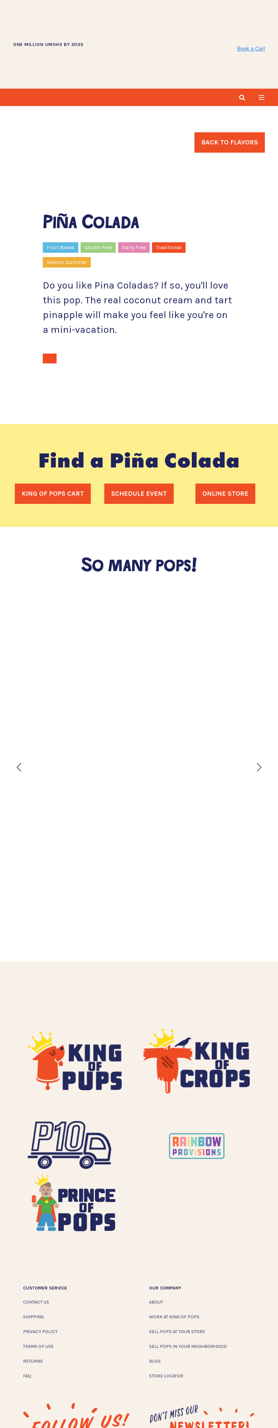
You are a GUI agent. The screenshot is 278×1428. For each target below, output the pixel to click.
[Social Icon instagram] (28, 1411)
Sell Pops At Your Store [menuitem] (177, 1286)
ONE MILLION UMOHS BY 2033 (48, 21)
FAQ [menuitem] (27, 1330)
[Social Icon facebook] (42, 1411)
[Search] (242, 51)
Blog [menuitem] (155, 1315)
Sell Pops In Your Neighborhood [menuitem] (188, 1301)
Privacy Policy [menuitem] (40, 1286)
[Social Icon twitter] (58, 1411)
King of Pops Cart (53, 447)
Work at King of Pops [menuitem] (174, 1271)
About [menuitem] (156, 1256)
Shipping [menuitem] (33, 1271)
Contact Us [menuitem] (36, 1256)
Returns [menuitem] (33, 1315)
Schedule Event (139, 447)
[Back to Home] (160, 21)
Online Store (225, 447)
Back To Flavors (229, 96)
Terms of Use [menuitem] (38, 1301)
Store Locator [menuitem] (166, 1330)
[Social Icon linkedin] (71, 1411)
